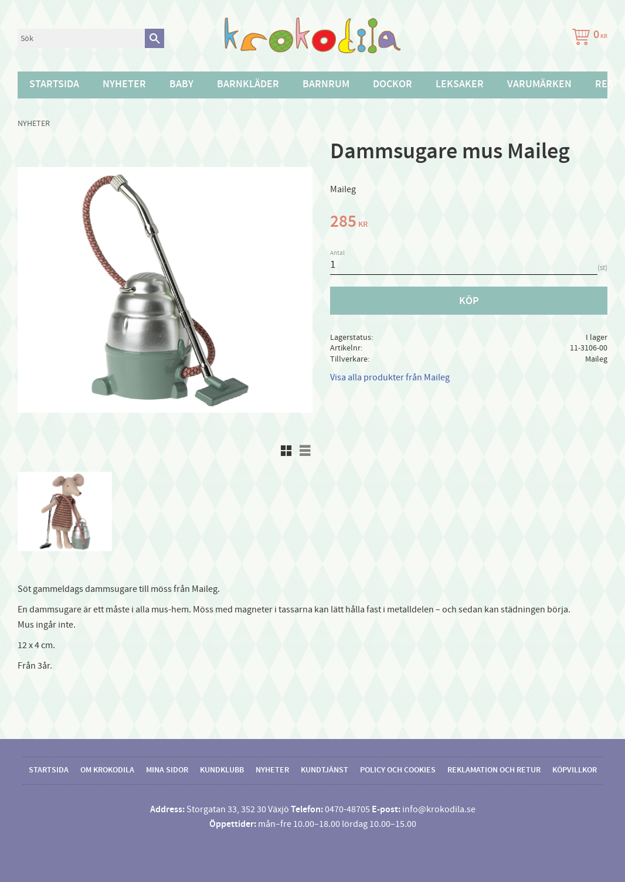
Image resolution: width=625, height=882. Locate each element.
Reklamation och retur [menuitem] (494, 770)
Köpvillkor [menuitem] (574, 770)
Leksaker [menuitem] (460, 84)
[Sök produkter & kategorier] (81, 38)
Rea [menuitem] (604, 84)
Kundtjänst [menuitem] (324, 770)
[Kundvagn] (587, 38)
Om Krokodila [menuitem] (107, 770)
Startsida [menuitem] (54, 84)
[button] (286, 450)
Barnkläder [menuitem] (248, 84)
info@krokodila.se (438, 809)
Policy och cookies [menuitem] (398, 770)
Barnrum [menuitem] (326, 84)
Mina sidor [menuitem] (167, 770)
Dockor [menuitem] (392, 84)
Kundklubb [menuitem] (222, 770)
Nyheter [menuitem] (124, 84)
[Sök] (154, 38)
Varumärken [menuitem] (539, 84)
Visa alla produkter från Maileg (390, 377)
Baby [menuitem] (181, 84)
